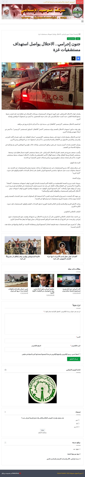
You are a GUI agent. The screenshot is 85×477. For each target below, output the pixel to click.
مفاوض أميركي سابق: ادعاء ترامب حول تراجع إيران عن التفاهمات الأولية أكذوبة (43, 291)
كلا (77, 423)
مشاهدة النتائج (42, 432)
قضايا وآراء (71, 38)
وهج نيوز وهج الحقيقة (73, 454)
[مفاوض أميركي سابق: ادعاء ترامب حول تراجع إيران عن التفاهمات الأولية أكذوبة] (42, 280)
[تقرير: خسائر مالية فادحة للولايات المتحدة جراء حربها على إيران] (16, 280)
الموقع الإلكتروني (36, 345)
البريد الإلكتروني (75, 345)
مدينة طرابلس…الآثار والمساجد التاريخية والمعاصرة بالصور (63, 459)
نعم (77, 420)
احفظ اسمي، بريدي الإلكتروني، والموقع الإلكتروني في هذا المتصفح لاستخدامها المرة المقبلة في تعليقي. (50, 354)
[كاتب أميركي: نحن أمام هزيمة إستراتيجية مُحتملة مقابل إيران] (68, 280)
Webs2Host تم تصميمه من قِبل (10, 473)
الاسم (78, 337)
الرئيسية (77, 34)
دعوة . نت (76, 449)
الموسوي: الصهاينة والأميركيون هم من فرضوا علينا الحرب (59, 2)
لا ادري (76, 427)
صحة (71, 34)
